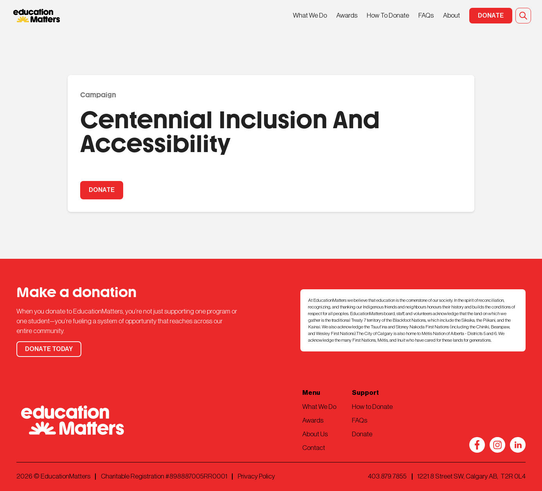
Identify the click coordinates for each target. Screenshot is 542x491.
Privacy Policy (256, 476)
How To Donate (388, 15)
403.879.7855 (387, 476)
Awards (346, 15)
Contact (313, 447)
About (451, 15)
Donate (362, 434)
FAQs (426, 15)
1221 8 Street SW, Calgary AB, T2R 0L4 (471, 476)
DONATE (102, 190)
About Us (315, 434)
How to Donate (372, 406)
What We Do (310, 15)
